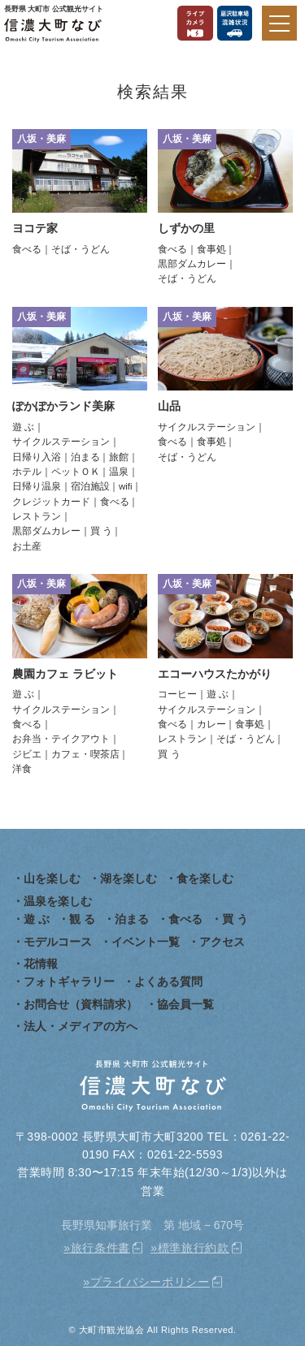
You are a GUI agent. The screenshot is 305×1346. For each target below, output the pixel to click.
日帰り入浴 (36, 457)
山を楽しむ (52, 878)
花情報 (41, 963)
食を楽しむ (204, 878)
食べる (26, 249)
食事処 (211, 249)
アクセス (222, 941)
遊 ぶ (23, 427)
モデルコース (58, 941)
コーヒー (177, 694)
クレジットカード (51, 502)
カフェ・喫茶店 (85, 754)
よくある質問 (168, 981)
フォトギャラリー (69, 981)
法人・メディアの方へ (80, 1026)
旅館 (119, 457)
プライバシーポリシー (150, 1281)
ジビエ (26, 754)
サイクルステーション (61, 442)
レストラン (36, 516)
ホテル (26, 472)
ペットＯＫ (75, 472)
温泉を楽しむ (58, 901)
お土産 (26, 546)
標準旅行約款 (193, 1247)
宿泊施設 (90, 486)
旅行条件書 (101, 1247)
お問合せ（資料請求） (80, 1004)
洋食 (22, 769)
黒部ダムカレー (192, 264)
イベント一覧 (145, 941)
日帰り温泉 (36, 486)
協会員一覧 (185, 1004)
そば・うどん (80, 249)
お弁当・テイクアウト (61, 739)
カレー (211, 724)
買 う (101, 531)
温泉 (119, 472)
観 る (82, 918)
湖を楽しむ (128, 878)
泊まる (85, 457)
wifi (126, 486)
